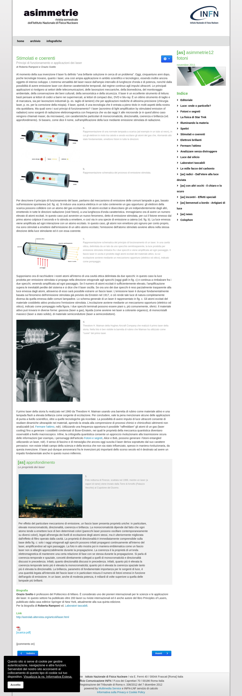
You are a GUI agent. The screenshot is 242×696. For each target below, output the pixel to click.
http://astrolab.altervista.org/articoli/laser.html (42, 617)
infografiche (54, 41)
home (20, 41)
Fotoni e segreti (93, 438)
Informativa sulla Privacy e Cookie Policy (121, 692)
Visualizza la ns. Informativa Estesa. (48, 676)
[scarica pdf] (23, 630)
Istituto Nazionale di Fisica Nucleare (106, 676)
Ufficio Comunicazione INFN (94, 680)
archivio (35, 41)
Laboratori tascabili (76, 605)
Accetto (15, 684)
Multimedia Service (110, 688)
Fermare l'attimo (44, 426)
